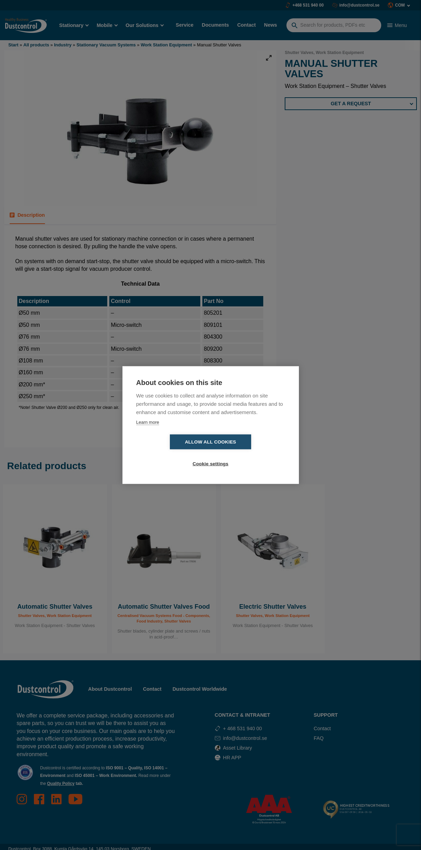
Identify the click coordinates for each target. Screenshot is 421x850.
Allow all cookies (170, 453)
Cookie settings (250, 453)
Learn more (147, 433)
